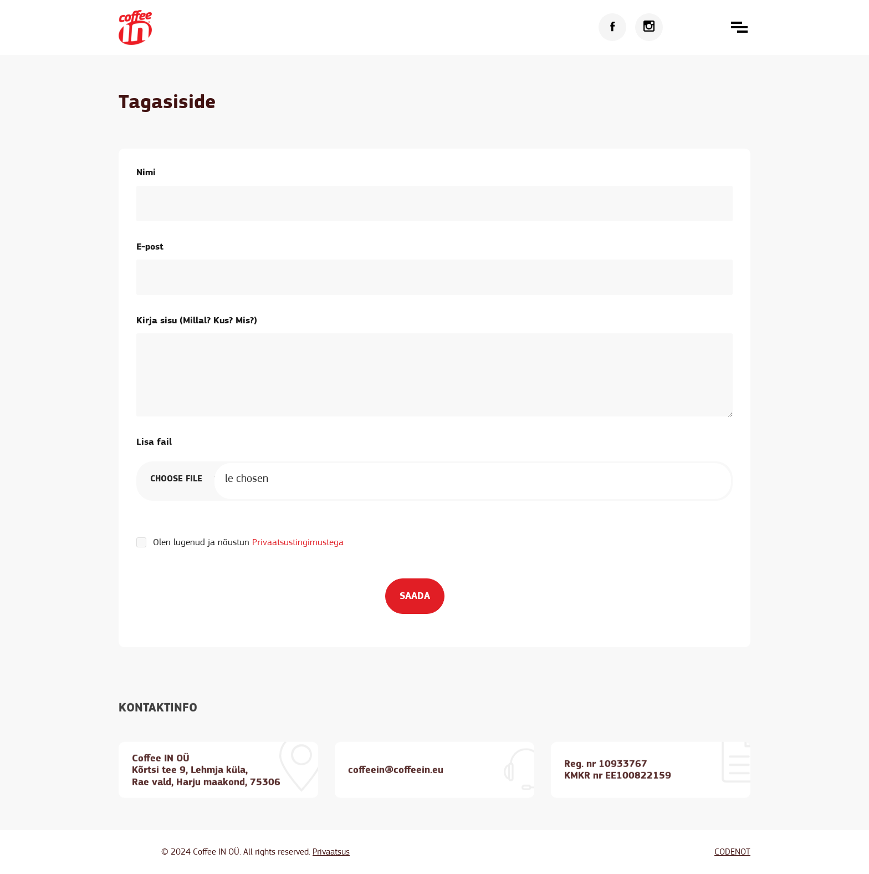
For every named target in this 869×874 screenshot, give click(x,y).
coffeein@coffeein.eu (395, 784)
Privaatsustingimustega (298, 542)
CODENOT (732, 852)
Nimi (146, 171)
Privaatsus (331, 852)
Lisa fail (154, 442)
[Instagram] (649, 27)
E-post (149, 246)
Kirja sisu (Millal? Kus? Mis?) (196, 320)
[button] (739, 27)
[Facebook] (612, 27)
